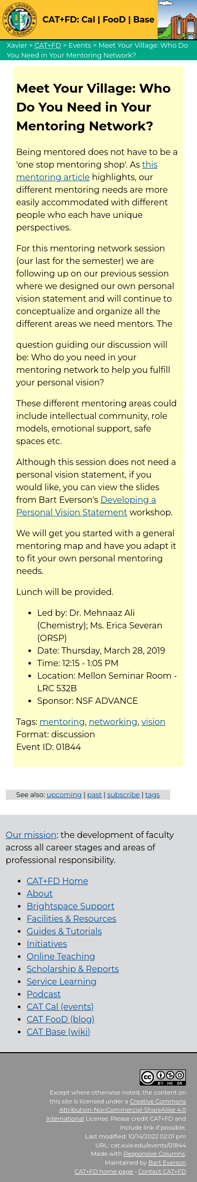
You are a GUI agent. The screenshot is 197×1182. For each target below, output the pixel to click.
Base (143, 20)
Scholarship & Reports (73, 969)
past (94, 795)
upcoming (64, 795)
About (40, 894)
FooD (114, 20)
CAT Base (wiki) (58, 1032)
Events (79, 45)
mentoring (62, 722)
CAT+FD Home (57, 881)
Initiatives (47, 944)
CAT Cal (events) (60, 1007)
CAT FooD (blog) (61, 1019)
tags (153, 795)
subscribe (123, 795)
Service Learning (62, 982)
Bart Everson (167, 1162)
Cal (88, 20)
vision (153, 722)
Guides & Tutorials (64, 931)
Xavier (17, 45)
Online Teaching (61, 957)
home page (104, 1171)
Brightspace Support (71, 906)
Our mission (31, 835)
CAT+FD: (61, 20)
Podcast (44, 994)
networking (113, 722)
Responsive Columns (154, 1153)
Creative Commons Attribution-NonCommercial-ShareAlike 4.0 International (116, 1110)
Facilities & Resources (72, 919)
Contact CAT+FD (162, 1171)
